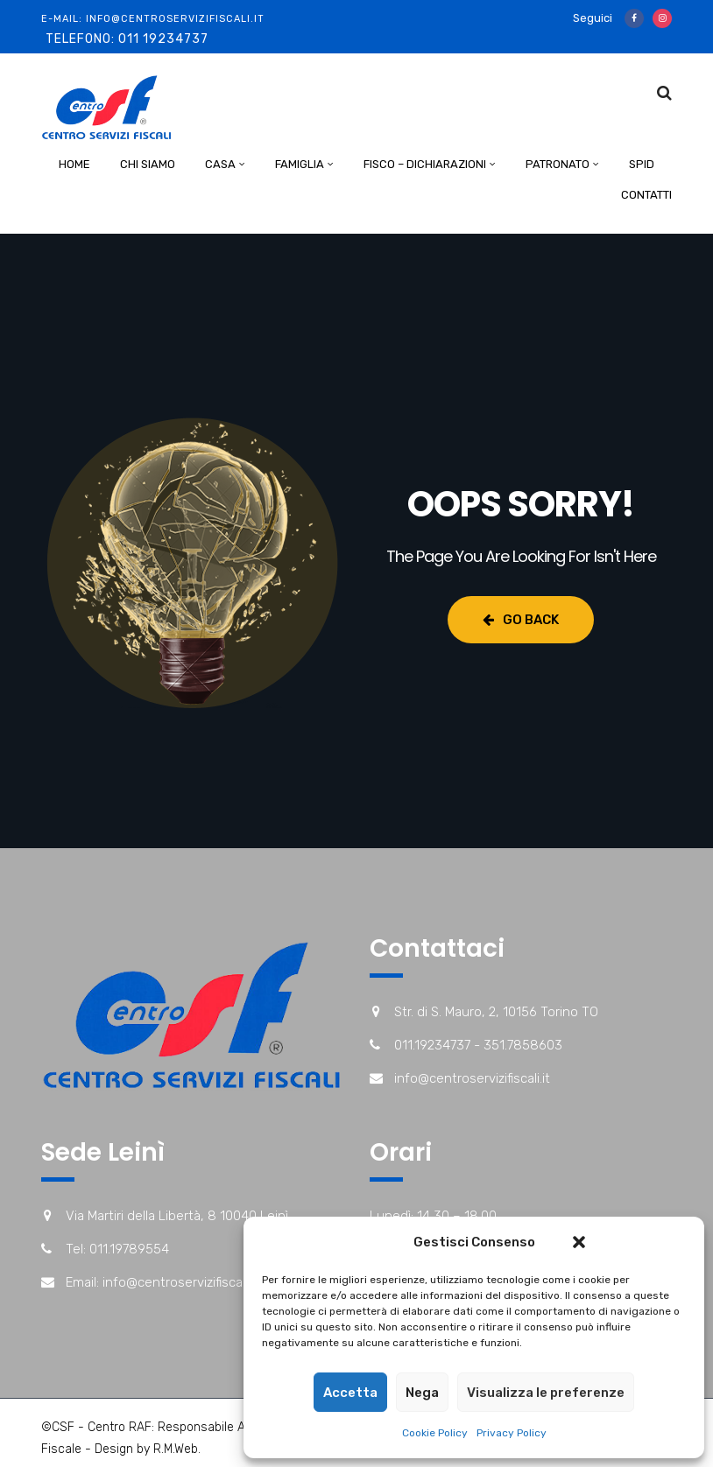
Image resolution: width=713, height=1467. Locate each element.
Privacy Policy (512, 1433)
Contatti (646, 194)
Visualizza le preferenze (546, 1392)
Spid (641, 164)
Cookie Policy (435, 1433)
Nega (422, 1392)
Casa (220, 164)
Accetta (350, 1392)
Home (74, 164)
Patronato (557, 164)
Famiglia (299, 164)
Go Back (521, 620)
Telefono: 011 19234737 (127, 39)
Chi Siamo (147, 164)
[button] (579, 1242)
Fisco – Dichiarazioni (425, 164)
